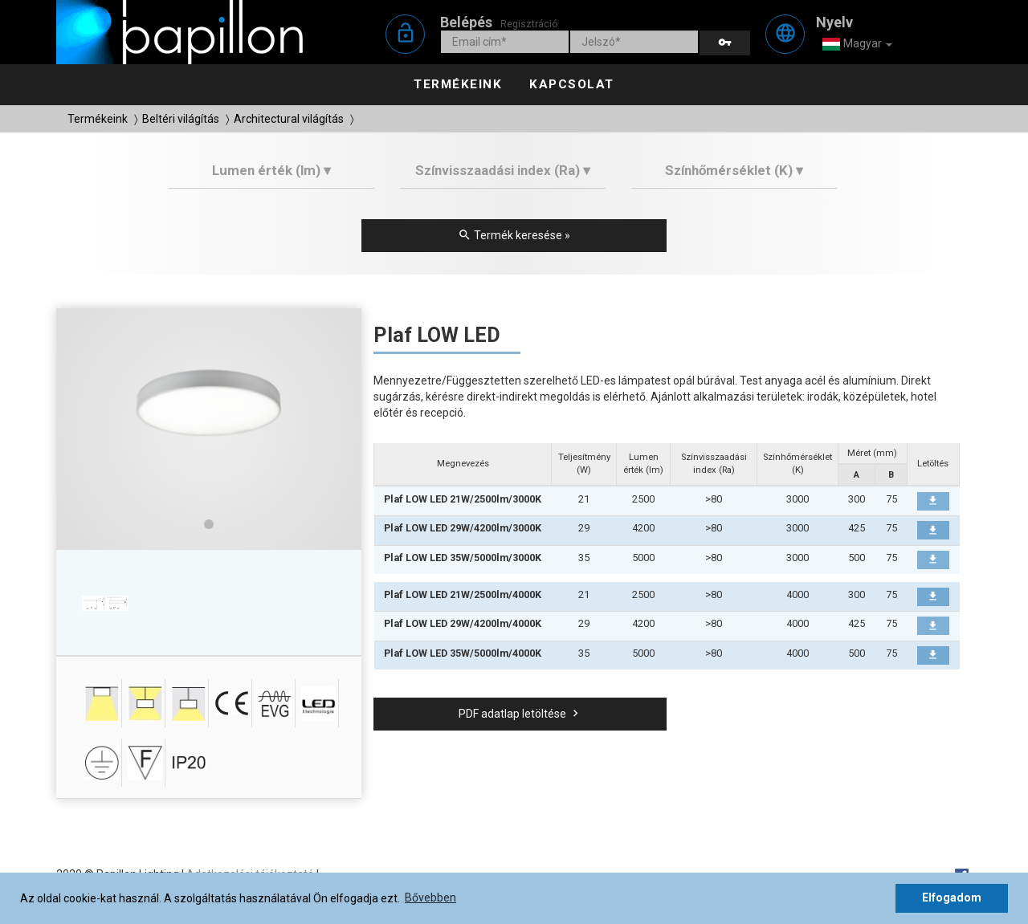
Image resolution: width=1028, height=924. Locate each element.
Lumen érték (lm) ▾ (271, 170)
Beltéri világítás (180, 118)
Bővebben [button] (430, 897)
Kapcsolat (571, 84)
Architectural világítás (289, 118)
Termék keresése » (514, 235)
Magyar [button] (857, 44)
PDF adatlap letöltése (520, 713)
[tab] (272, 176)
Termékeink (458, 84)
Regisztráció (529, 24)
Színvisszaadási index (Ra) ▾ (502, 170)
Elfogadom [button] (951, 897)
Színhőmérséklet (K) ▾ (734, 170)
